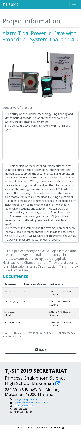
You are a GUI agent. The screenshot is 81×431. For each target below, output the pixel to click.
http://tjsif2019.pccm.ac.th (25, 399)
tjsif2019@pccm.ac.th (23, 405)
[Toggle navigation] (73, 4)
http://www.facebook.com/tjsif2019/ (30, 402)
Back (40, 349)
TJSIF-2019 (10, 4)
